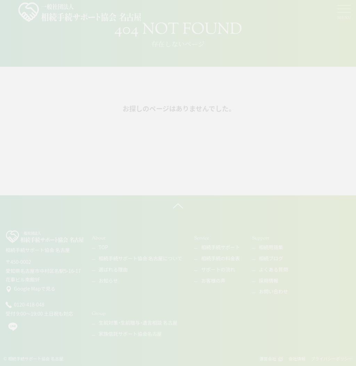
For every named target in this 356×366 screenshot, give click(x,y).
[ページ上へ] (178, 205)
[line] (12, 329)
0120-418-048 (25, 304)
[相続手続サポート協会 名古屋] (80, 12)
